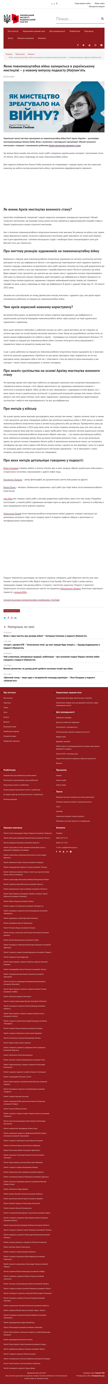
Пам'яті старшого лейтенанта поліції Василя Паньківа (23, 1140)
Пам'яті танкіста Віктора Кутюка (15, 1109)
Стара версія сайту (83, 3)
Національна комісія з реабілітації (16, 785)
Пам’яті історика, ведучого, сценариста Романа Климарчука (25, 1242)
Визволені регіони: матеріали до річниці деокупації (75, 797)
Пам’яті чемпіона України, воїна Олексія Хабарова (22, 1145)
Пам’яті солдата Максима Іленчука (16, 1096)
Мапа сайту (99, 3)
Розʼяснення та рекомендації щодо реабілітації (21, 780)
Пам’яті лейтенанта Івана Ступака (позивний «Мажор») (23, 862)
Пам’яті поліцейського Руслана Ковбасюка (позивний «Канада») (27, 1359)
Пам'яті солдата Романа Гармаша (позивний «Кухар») (23, 1028)
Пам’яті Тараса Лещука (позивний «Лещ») (19, 901)
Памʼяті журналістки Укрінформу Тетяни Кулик (20, 1128)
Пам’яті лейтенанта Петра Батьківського (18, 1055)
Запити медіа (61, 785)
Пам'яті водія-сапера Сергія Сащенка (17, 1043)
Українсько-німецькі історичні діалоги (70, 816)
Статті (58, 807)
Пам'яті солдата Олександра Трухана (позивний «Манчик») (25, 1001)
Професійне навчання (12, 741)
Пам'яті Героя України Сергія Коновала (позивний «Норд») (25, 1344)
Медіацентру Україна (70, 588)
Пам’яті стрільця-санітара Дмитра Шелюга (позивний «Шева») (26, 1284)
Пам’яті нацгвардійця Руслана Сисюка (17, 1077)
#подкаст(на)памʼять (11, 611)
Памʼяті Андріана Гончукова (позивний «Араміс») (21, 843)
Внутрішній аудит (10, 727)
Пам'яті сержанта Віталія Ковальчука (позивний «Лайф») (24, 1271)
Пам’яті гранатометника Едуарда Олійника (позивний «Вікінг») (26, 1225)
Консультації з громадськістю (67, 727)
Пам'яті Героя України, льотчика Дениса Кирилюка (22, 1363)
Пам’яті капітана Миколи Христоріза (17, 1247)
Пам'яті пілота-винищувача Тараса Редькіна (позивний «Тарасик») (28, 833)
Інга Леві (8, 498)
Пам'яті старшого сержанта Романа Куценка (20, 1354)
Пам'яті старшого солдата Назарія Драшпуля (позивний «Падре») (27, 952)
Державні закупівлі (63, 741)
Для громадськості (57, 31)
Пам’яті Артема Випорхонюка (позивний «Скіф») (21, 940)
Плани (6, 707)
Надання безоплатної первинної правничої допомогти (76, 758)
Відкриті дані (61, 737)
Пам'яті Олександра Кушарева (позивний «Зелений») (23, 1327)
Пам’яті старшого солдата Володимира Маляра (21, 1167)
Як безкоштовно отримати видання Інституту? (73, 732)
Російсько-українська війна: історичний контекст (74, 802)
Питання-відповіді (10, 799)
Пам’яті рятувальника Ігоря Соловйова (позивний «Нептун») (25, 889)
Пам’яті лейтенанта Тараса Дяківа (16, 1189)
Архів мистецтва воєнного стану (65, 145)
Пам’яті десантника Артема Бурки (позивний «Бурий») (23, 1199)
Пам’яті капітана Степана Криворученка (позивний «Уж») (24, 1060)
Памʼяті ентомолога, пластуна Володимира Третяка (22, 1038)
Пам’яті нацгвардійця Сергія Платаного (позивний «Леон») (25, 969)
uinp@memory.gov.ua (69, 847)
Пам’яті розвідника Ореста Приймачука (18, 923)
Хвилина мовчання (26, 38)
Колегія (6, 717)
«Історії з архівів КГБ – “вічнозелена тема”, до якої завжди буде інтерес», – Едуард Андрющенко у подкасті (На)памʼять (54, 644)
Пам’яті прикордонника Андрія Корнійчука (19, 1322)
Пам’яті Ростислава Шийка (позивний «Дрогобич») (22, 1150)
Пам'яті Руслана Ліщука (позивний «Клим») (19, 928)
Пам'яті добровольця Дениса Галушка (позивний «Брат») (24, 1349)
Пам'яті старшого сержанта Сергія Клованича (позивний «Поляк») (28, 1230)
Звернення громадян (63, 717)
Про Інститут (13, 31)
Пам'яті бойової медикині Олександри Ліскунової (22, 1203)
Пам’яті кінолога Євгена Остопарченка (18, 1208)
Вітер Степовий (11, 468)
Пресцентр (89, 31)
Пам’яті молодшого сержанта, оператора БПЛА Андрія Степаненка (28, 1293)
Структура (7, 703)
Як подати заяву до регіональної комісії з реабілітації (23, 794)
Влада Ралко (10, 487)
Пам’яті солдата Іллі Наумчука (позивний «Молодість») (23, 906)
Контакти (42, 38)
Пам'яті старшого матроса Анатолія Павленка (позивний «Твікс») (27, 1288)
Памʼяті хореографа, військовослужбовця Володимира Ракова (26, 879)
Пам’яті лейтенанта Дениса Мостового (17, 996)
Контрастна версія (96, 6)
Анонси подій (61, 780)
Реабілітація (75, 31)
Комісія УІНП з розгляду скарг (67, 754)
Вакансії (7, 722)
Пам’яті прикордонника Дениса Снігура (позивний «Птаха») (25, 867)
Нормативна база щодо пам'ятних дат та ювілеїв (74, 698)
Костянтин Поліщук (13, 479)
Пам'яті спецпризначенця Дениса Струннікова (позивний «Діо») (27, 1213)
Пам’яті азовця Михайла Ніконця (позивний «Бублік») (23, 1194)
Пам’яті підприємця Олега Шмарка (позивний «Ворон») (24, 1172)
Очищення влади (10, 736)
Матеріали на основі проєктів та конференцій (73, 821)
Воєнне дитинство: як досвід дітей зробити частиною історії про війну (54, 667)
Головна (9, 54)
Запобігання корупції (11, 731)
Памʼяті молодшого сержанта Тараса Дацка (19, 1368)
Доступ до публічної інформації (67, 722)
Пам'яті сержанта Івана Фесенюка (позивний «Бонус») (23, 884)
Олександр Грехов (12, 513)
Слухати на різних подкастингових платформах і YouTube (32, 599)
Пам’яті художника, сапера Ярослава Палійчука (21, 918)
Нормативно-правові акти (34, 31)
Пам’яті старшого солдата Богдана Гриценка (19, 1252)
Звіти (5, 712)
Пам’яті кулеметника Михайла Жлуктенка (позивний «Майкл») (26, 1305)
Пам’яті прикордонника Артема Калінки (18, 1339)
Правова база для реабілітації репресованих (20, 775)
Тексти (10, 38)
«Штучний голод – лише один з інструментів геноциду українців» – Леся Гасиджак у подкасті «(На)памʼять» (54, 677)
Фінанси (59, 763)
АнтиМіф (59, 811)
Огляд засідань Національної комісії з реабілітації (22, 790)
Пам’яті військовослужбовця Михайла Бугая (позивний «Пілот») (27, 838)
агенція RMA (20, 592)
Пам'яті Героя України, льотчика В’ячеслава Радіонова (23, 1162)
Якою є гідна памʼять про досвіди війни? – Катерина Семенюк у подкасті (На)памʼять (54, 634)
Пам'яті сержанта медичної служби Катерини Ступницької (25, 1072)
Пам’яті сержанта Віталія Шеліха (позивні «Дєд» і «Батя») (24, 1310)
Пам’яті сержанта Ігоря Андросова (16, 957)
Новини (31, 54)
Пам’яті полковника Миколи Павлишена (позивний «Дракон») (26, 1177)
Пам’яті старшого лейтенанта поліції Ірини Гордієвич (23, 1033)
